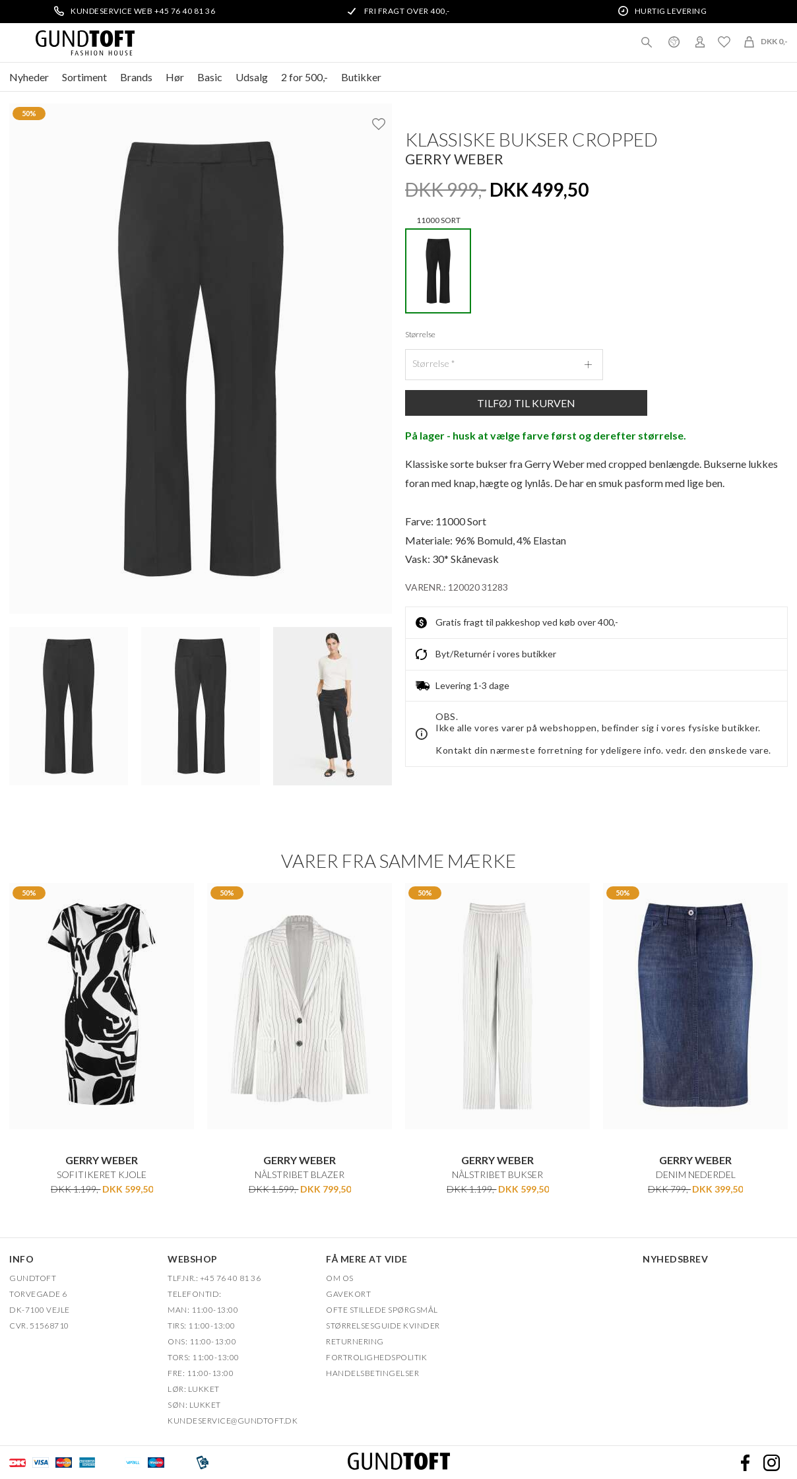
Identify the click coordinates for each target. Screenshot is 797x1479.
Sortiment (84, 77)
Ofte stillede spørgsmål (382, 1310)
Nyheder (29, 77)
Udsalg (252, 77)
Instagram (771, 1462)
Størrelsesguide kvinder (383, 1326)
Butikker (361, 77)
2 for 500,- (304, 77)
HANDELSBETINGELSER (372, 1373)
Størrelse (420, 334)
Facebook (745, 1462)
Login (700, 41)
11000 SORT (438, 266)
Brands (136, 77)
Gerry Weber (454, 158)
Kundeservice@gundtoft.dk (233, 1421)
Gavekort (348, 1294)
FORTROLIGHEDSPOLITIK (376, 1357)
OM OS (340, 1278)
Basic (209, 77)
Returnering (355, 1341)
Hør (175, 77)
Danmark (673, 41)
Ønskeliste (724, 41)
